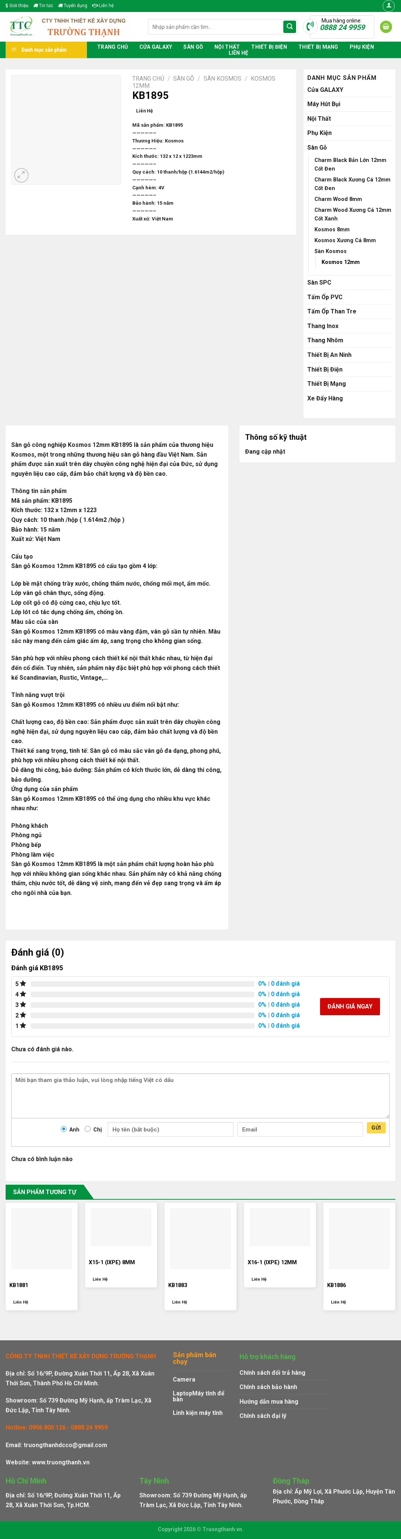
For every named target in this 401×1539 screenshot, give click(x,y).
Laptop (182, 1393)
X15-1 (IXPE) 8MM (112, 1262)
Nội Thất (227, 47)
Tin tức (43, 5)
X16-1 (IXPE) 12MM (272, 1262)
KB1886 (336, 1285)
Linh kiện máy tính (198, 1412)
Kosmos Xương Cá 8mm (345, 240)
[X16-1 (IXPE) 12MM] (280, 1227)
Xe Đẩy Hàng (325, 398)
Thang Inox (322, 326)
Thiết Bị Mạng (318, 47)
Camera (184, 1379)
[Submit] (289, 27)
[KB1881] (41, 1238)
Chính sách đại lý (262, 1415)
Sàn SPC (319, 282)
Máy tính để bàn (198, 1396)
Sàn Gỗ (193, 47)
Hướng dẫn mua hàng (268, 1401)
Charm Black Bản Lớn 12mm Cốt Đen (350, 164)
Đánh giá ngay (350, 1006)
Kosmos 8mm (332, 229)
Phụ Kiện (362, 47)
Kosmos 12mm (341, 262)
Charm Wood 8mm (338, 199)
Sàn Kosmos (222, 78)
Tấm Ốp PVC (325, 297)
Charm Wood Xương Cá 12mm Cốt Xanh (352, 214)
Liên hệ (103, 5)
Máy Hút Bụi (323, 104)
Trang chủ (112, 47)
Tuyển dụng (72, 5)
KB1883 (177, 1285)
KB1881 (18, 1285)
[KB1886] (359, 1238)
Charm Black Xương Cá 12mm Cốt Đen (352, 184)
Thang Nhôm (325, 340)
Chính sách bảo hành (268, 1387)
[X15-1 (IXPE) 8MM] (121, 1227)
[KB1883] (200, 1238)
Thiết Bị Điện (269, 47)
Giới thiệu (17, 5)
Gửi (376, 1128)
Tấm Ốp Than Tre (331, 311)
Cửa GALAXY (155, 47)
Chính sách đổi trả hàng (272, 1372)
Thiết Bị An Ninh (329, 354)
